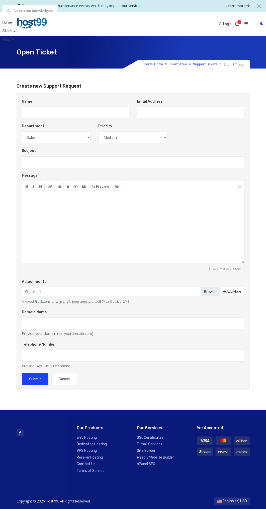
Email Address (150, 101)
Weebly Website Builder (155, 457)
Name (27, 101)
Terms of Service (91, 471)
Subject (29, 151)
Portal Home (153, 64)
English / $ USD (232, 501)
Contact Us (86, 464)
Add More (232, 291)
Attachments (34, 282)
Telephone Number (39, 344)
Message (30, 175)
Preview (100, 186)
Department (33, 126)
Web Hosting (87, 437)
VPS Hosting (87, 451)
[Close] (259, 6)
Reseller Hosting (90, 457)
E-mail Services (149, 444)
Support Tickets (205, 64)
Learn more (238, 5)
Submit (35, 379)
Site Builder (146, 451)
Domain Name (34, 312)
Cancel (64, 379)
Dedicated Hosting (92, 444)
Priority (105, 126)
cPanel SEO (146, 464)
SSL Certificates (150, 437)
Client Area (178, 64)
